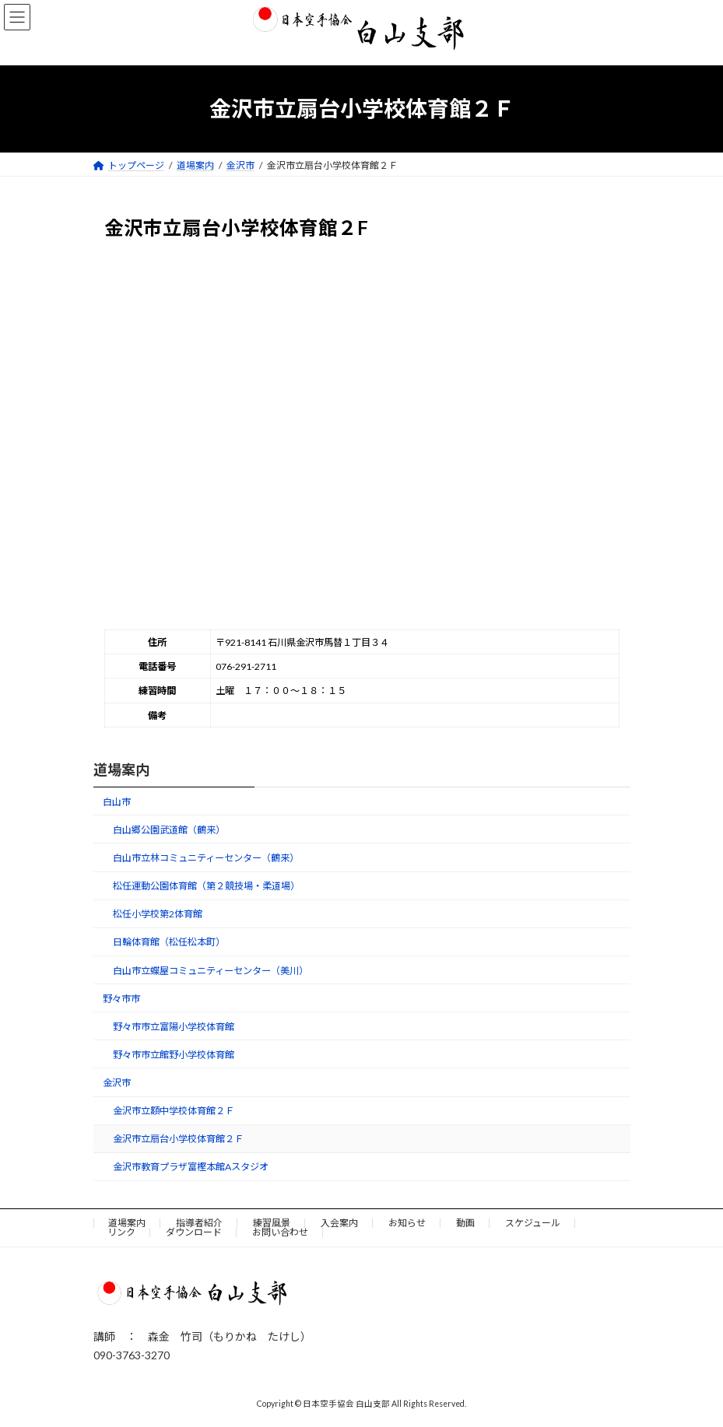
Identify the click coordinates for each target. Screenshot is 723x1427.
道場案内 (121, 769)
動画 (465, 1223)
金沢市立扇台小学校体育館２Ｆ (177, 1139)
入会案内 (339, 1223)
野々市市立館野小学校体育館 (172, 1055)
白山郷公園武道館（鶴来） (168, 830)
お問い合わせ (280, 1232)
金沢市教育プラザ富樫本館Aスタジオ (190, 1167)
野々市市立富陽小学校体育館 (172, 1027)
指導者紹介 (199, 1223)
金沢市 (117, 1083)
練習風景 (271, 1223)
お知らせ (407, 1223)
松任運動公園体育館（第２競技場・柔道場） (205, 886)
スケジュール (532, 1223)
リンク (121, 1232)
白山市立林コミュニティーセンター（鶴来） (205, 858)
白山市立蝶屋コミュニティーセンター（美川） (209, 970)
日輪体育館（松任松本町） (168, 942)
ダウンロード (194, 1232)
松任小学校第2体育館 (157, 914)
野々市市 (121, 998)
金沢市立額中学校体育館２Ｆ (172, 1111)
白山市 (117, 802)
